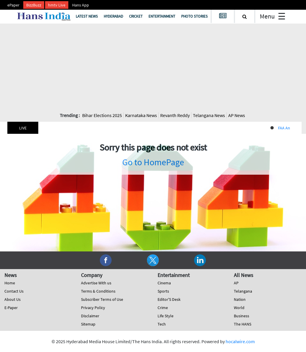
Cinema (164, 283)
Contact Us (14, 291)
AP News (236, 115)
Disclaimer (90, 315)
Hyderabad (113, 16)
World (239, 307)
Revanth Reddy (175, 115)
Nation (240, 299)
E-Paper (11, 307)
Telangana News (209, 115)
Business (241, 315)
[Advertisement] (153, 67)
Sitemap (88, 324)
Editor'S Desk (169, 299)
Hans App (80, 5)
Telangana (243, 291)
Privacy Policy (93, 307)
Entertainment (161, 16)
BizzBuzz (33, 5)
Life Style (165, 315)
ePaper (13, 5)
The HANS (242, 324)
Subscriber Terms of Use (102, 299)
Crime (163, 307)
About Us (12, 299)
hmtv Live (56, 5)
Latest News (87, 16)
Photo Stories (194, 16)
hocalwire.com (240, 341)
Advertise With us (96, 283)
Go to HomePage (153, 162)
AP (236, 283)
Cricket (136, 16)
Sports (163, 291)
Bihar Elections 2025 (102, 115)
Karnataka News (141, 115)
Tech (162, 324)
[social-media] (106, 260)
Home (9, 283)
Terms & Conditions (98, 291)
